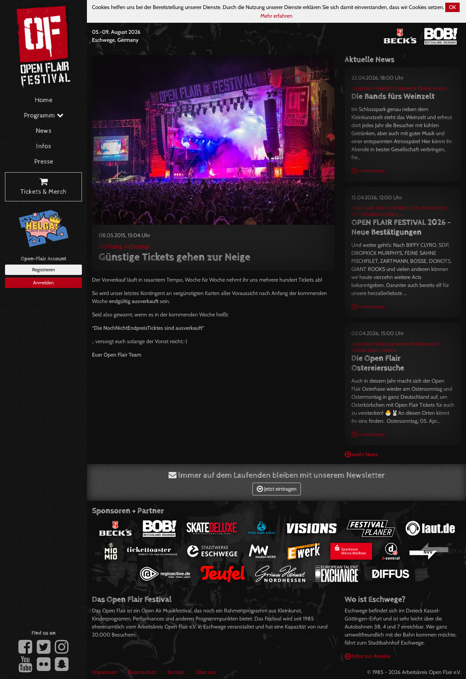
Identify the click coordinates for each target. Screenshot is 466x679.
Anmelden (43, 283)
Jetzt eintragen (277, 489)
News (43, 131)
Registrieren (43, 270)
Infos (43, 146)
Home (43, 100)
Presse (43, 162)
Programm (44, 115)
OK (452, 7)
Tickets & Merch (43, 187)
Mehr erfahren (276, 16)
